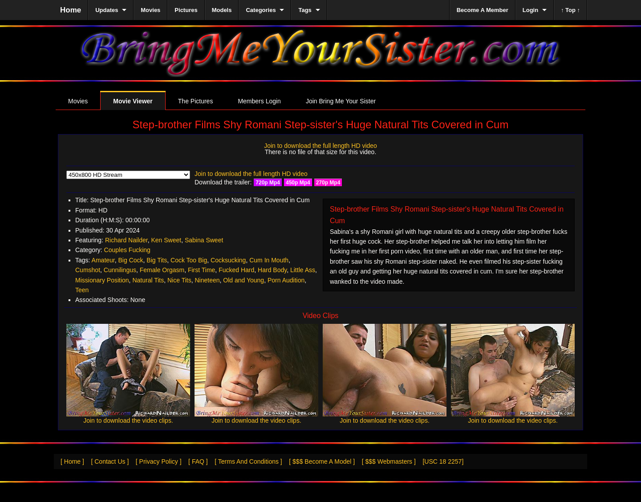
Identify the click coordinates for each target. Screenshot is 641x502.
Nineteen (207, 280)
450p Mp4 (298, 183)
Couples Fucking (127, 249)
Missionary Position (102, 280)
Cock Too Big (188, 260)
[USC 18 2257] (442, 461)
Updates (106, 10)
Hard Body (272, 269)
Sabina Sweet (204, 240)
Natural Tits (148, 280)
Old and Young (243, 280)
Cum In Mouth (268, 260)
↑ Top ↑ (570, 10)
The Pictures (195, 101)
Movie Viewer (132, 101)
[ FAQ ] (198, 461)
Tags (304, 10)
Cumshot (87, 269)
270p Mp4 (328, 183)
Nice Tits (179, 280)
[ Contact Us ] (110, 461)
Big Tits (156, 260)
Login (530, 10)
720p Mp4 (268, 183)
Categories (261, 10)
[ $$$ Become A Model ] (322, 461)
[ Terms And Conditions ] (248, 461)
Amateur (103, 260)
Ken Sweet (166, 240)
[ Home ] (72, 461)
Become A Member (482, 10)
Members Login (259, 101)
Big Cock (130, 260)
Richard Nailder (126, 240)
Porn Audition (286, 280)
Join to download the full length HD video (320, 145)
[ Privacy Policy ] (159, 461)
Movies (78, 101)
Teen (82, 290)
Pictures (185, 10)
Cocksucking (228, 260)
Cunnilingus (120, 269)
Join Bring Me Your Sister (341, 101)
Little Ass (302, 269)
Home (70, 10)
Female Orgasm (162, 269)
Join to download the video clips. (128, 420)
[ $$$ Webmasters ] (389, 461)
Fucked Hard (236, 269)
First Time (201, 269)
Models (222, 10)
